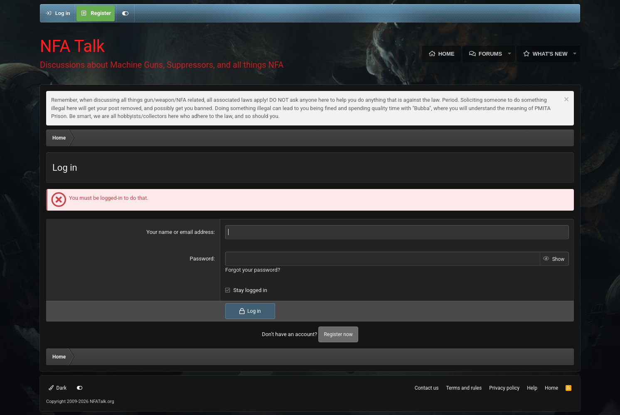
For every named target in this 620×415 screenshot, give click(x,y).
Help (532, 387)
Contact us (427, 387)
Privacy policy (504, 387)
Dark (57, 387)
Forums (490, 54)
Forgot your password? (252, 269)
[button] (509, 54)
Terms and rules (464, 387)
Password (202, 258)
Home (446, 54)
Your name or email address (180, 232)
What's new (550, 54)
